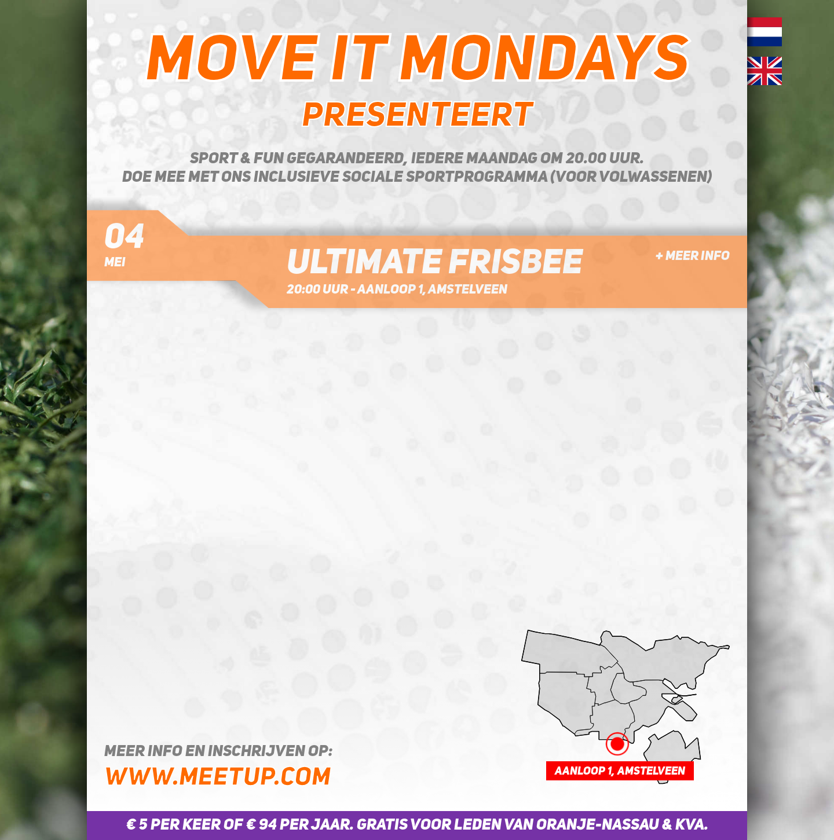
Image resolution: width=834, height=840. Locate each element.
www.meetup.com (217, 778)
